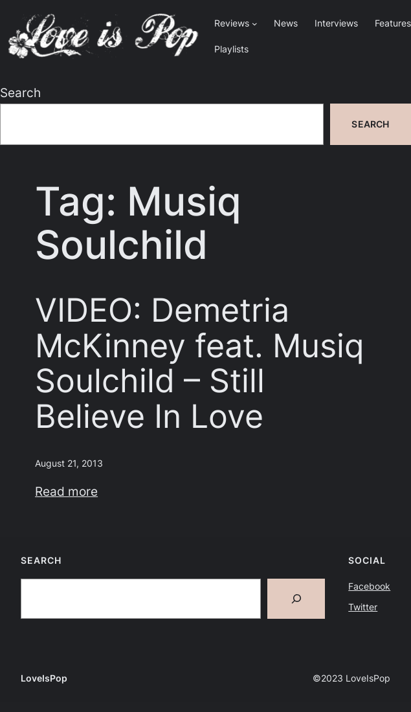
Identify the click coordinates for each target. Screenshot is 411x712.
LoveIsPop (44, 678)
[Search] (296, 599)
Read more (66, 491)
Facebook (369, 586)
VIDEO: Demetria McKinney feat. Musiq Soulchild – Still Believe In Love (199, 363)
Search (20, 92)
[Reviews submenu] (255, 24)
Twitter (362, 606)
